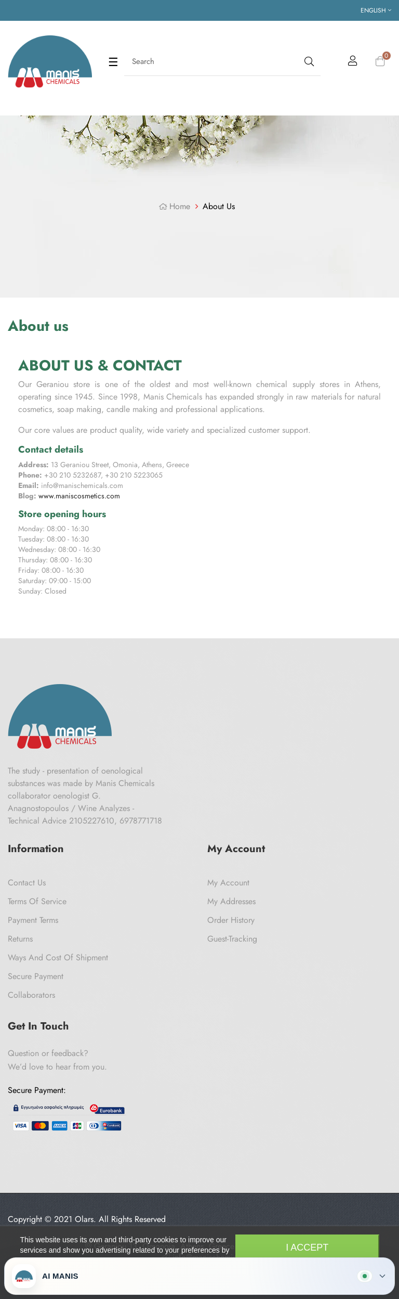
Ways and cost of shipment (58, 957)
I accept (307, 1247)
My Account (228, 883)
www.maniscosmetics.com (79, 496)
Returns (20, 939)
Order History (231, 920)
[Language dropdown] (376, 10)
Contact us (27, 883)
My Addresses (231, 901)
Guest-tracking (232, 939)
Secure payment (35, 976)
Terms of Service (37, 901)
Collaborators (31, 995)
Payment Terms (33, 920)
